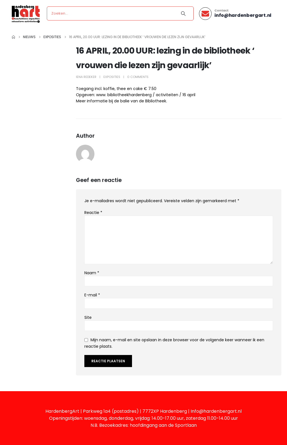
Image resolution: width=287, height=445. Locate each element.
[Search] (183, 13)
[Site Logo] (26, 13)
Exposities (111, 77)
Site (88, 317)
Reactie (93, 212)
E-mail (92, 295)
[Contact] (235, 13)
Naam (91, 273)
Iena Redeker (86, 77)
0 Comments (138, 77)
